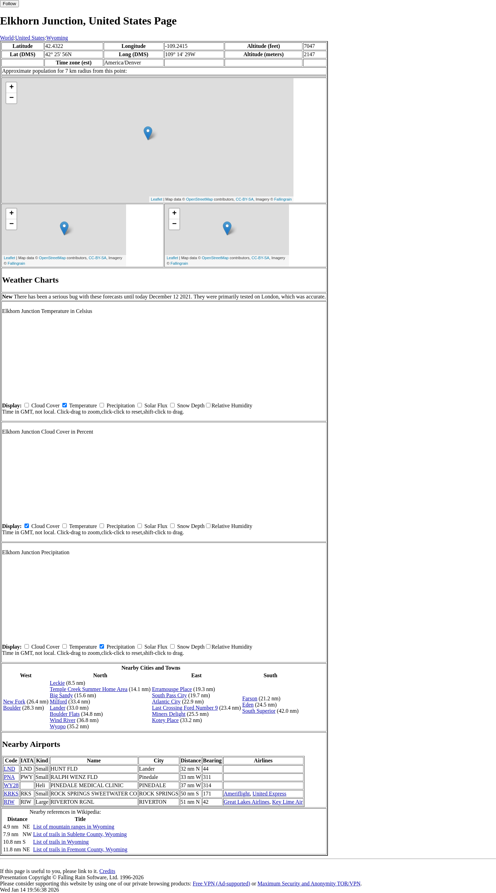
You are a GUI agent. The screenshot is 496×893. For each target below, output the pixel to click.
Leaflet (156, 199)
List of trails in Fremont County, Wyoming (80, 849)
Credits (107, 871)
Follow (9, 3)
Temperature (83, 405)
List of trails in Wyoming (61, 842)
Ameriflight (237, 793)
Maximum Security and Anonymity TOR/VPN (309, 883)
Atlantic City (166, 701)
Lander (57, 708)
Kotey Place (165, 720)
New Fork (14, 701)
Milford (58, 701)
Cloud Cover (45, 405)
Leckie (57, 683)
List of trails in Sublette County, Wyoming (80, 834)
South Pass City (169, 695)
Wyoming (57, 38)
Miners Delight (168, 714)
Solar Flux (155, 405)
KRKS (11, 793)
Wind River (62, 720)
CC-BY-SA (245, 199)
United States (30, 38)
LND (9, 769)
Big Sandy (61, 695)
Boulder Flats (65, 714)
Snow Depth (191, 405)
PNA (9, 777)
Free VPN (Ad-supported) (221, 883)
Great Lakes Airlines (246, 802)
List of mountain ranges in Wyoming (73, 827)
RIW (9, 802)
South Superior (258, 711)
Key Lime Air (287, 802)
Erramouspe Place (172, 689)
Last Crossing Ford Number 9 (185, 708)
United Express (269, 793)
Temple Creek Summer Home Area (88, 689)
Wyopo (58, 726)
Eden (248, 705)
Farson (249, 698)
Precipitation (120, 405)
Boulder (12, 708)
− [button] (11, 98)
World (7, 38)
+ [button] (11, 87)
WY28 (11, 785)
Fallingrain (283, 199)
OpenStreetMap (199, 199)
